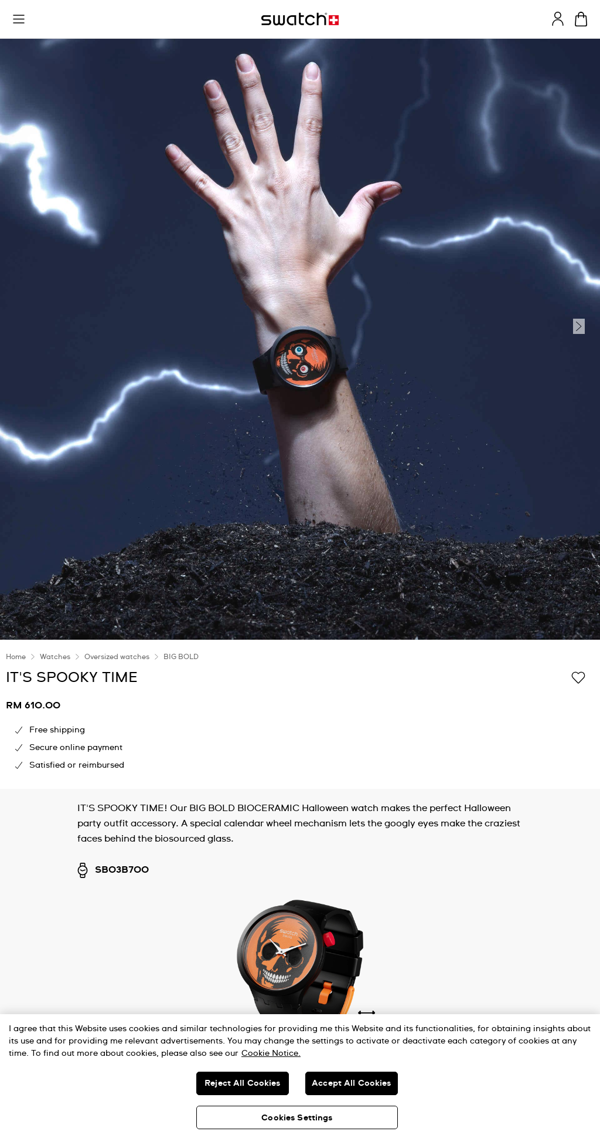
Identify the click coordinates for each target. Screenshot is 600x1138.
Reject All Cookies (242, 1083)
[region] (300, 1076)
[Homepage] (300, 19)
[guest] (558, 19)
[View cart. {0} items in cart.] (581, 19)
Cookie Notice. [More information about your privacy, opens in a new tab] (271, 1053)
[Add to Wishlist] (578, 677)
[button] (19, 19)
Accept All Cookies (351, 1083)
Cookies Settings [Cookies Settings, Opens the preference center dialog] (296, 1118)
